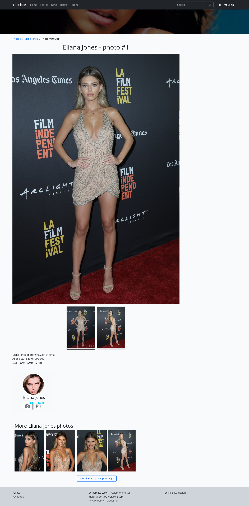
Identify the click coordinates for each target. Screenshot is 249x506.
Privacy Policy (96, 500)
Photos (44, 4)
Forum (74, 4)
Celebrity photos (120, 492)
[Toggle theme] (220, 5)
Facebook (18, 496)
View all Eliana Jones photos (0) (96, 478)
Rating (64, 4)
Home (33, 4)
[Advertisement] (124, 21)
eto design (179, 492)
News (54, 4)
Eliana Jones (31, 38)
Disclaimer (112, 500)
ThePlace (19, 5)
